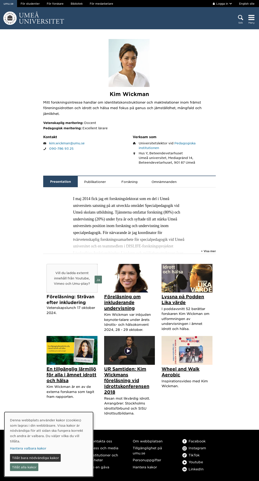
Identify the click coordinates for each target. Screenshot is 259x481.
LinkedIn (193, 469)
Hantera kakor (145, 467)
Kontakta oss (101, 441)
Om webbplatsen (148, 441)
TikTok (191, 455)
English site (247, 3)
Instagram (194, 448)
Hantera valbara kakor (28, 448)
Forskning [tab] (129, 182)
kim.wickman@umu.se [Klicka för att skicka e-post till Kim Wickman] (67, 143)
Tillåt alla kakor (24, 467)
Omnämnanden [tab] (164, 182)
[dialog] (48, 444)
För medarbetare (101, 3)
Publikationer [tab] (95, 182)
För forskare (55, 3)
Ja (98, 280)
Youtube (192, 462)
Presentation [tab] (60, 181)
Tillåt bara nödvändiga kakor (35, 458)
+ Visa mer (208, 251)
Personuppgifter (147, 460)
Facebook (194, 441)
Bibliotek (77, 3)
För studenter (30, 3)
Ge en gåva (99, 467)
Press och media (104, 448)
